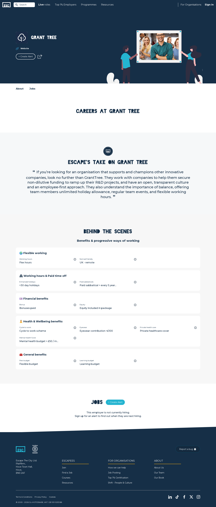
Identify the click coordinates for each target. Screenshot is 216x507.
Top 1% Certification (118, 477)
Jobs (32, 88)
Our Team (159, 472)
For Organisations (191, 4)
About (19, 88)
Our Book (159, 477)
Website (25, 48)
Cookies (52, 497)
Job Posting (114, 472)
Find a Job (67, 472)
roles (44, 5)
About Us (159, 467)
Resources (107, 4)
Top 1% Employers (65, 4)
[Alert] (25, 56)
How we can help (117, 467)
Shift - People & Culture (120, 482)
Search (21, 4)
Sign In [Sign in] (209, 4)
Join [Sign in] (64, 467)
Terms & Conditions (24, 497)
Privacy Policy (41, 497)
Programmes (88, 4)
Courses (66, 477)
